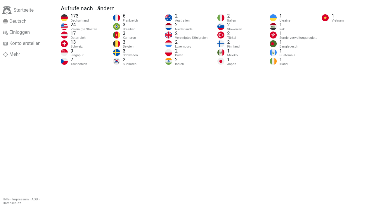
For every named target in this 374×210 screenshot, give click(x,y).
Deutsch (15, 21)
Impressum (20, 199)
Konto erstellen (22, 43)
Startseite (18, 10)
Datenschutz (12, 203)
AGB (35, 199)
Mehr (11, 54)
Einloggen (16, 32)
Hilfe (6, 199)
